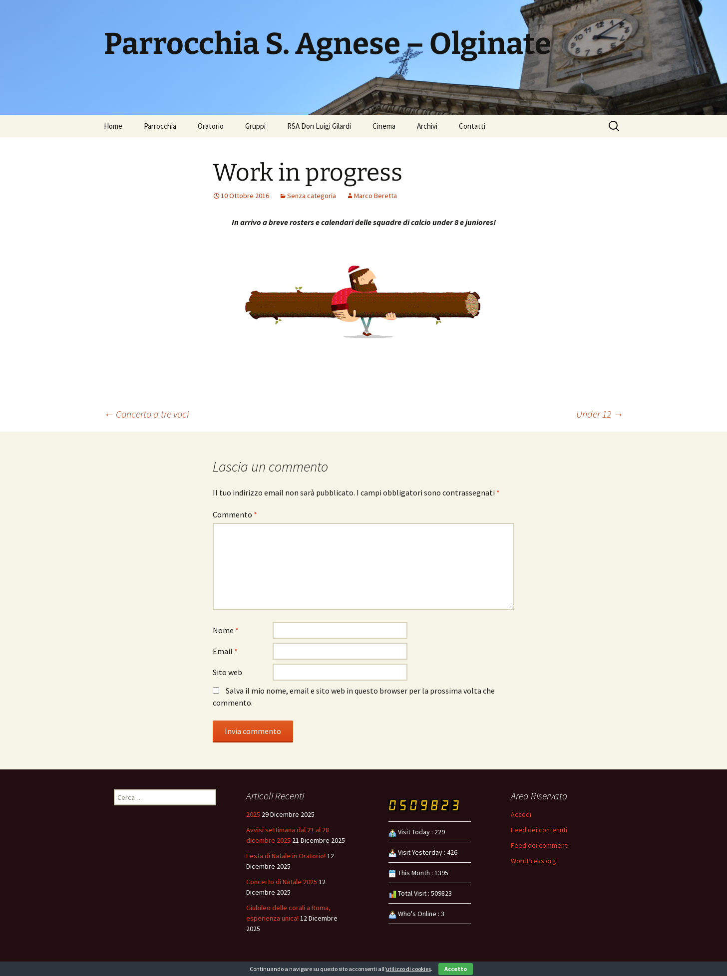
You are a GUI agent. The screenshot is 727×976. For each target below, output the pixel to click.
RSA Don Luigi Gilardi (319, 126)
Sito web (227, 672)
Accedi (521, 814)
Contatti (472, 126)
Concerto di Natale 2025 (281, 881)
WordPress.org (533, 860)
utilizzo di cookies (408, 969)
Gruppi (255, 126)
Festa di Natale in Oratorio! (286, 855)
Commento (235, 514)
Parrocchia (160, 126)
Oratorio (211, 126)
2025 (253, 814)
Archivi (427, 126)
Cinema (383, 126)
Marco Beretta (375, 195)
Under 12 (599, 414)
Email (225, 651)
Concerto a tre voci (146, 414)
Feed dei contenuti (539, 829)
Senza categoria (311, 195)
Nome (226, 630)
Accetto (455, 969)
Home (113, 126)
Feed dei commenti (540, 845)
